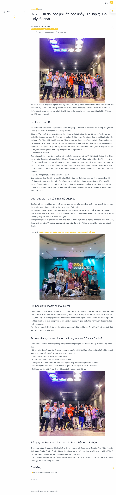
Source (52, 491)
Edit (56, 491)
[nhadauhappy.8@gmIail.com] (40, 26)
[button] (106, 3)
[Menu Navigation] (4, 3)
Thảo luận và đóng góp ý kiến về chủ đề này (44, 29)
